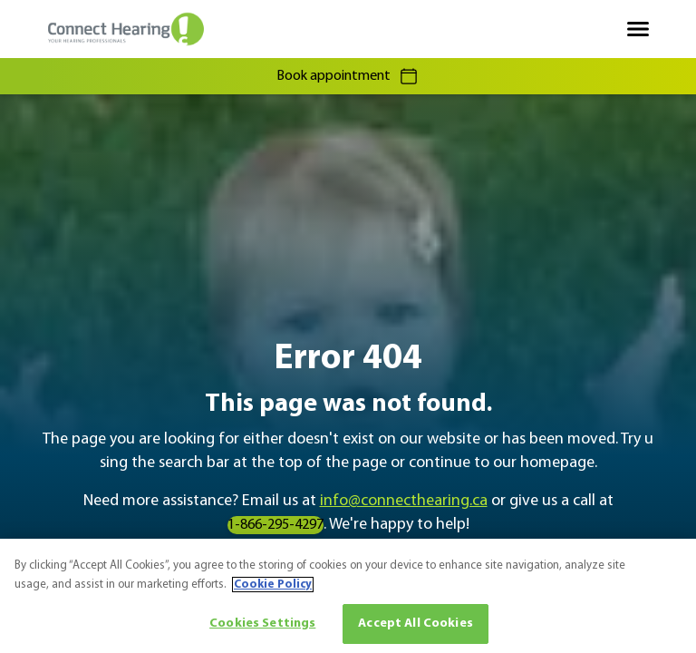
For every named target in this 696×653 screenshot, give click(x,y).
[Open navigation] (638, 29)
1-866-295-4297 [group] (275, 525)
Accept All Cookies (415, 623)
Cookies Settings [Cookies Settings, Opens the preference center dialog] (262, 623)
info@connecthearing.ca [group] (404, 501)
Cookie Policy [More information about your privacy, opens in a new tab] (273, 584)
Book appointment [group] (348, 76)
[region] (348, 596)
